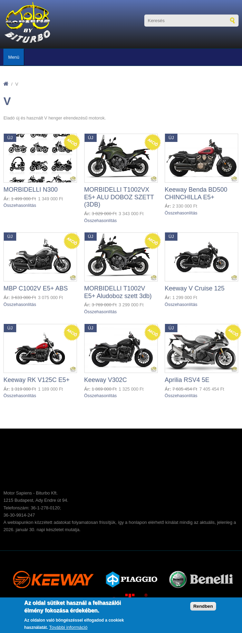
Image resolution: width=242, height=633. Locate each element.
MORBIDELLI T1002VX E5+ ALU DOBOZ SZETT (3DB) (119, 197)
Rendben (203, 606)
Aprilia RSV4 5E (187, 379)
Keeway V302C (105, 379)
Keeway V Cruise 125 (194, 288)
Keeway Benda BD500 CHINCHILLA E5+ (196, 193)
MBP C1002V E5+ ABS (35, 288)
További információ (68, 627)
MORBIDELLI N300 (30, 189)
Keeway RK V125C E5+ (36, 379)
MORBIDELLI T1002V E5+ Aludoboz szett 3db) (118, 292)
